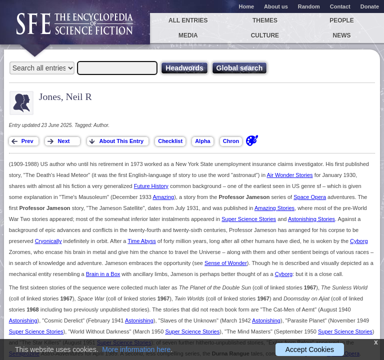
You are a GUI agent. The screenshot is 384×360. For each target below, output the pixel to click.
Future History (151, 186)
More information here (136, 350)
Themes (265, 20)
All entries (188, 20)
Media (188, 35)
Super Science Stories (249, 219)
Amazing (163, 197)
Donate (369, 7)
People (342, 20)
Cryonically (48, 241)
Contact (340, 7)
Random (309, 7)
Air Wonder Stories (290, 175)
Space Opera (310, 197)
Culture (265, 35)
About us (276, 7)
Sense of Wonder (225, 263)
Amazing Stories (274, 208)
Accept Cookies (310, 350)
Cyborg (359, 241)
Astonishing (23, 321)
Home (246, 7)
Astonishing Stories (311, 219)
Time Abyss (142, 241)
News (342, 35)
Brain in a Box (103, 274)
